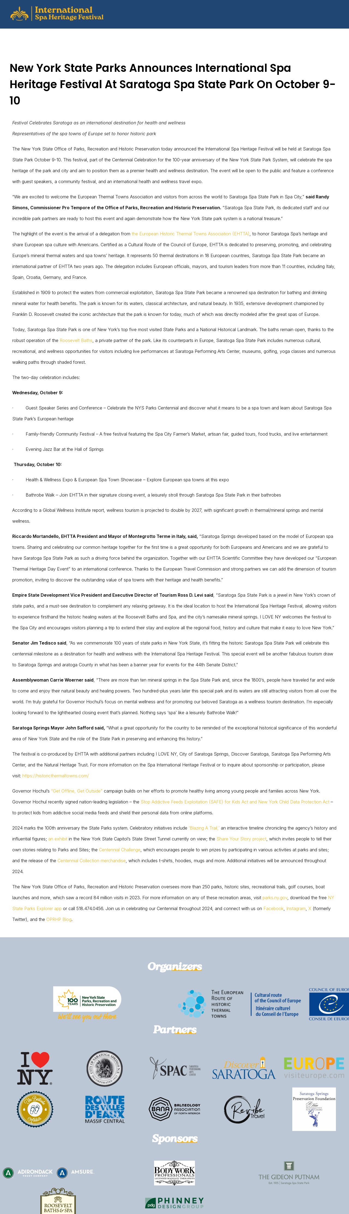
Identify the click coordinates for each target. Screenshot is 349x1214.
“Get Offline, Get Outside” (77, 791)
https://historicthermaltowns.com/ (55, 775)
